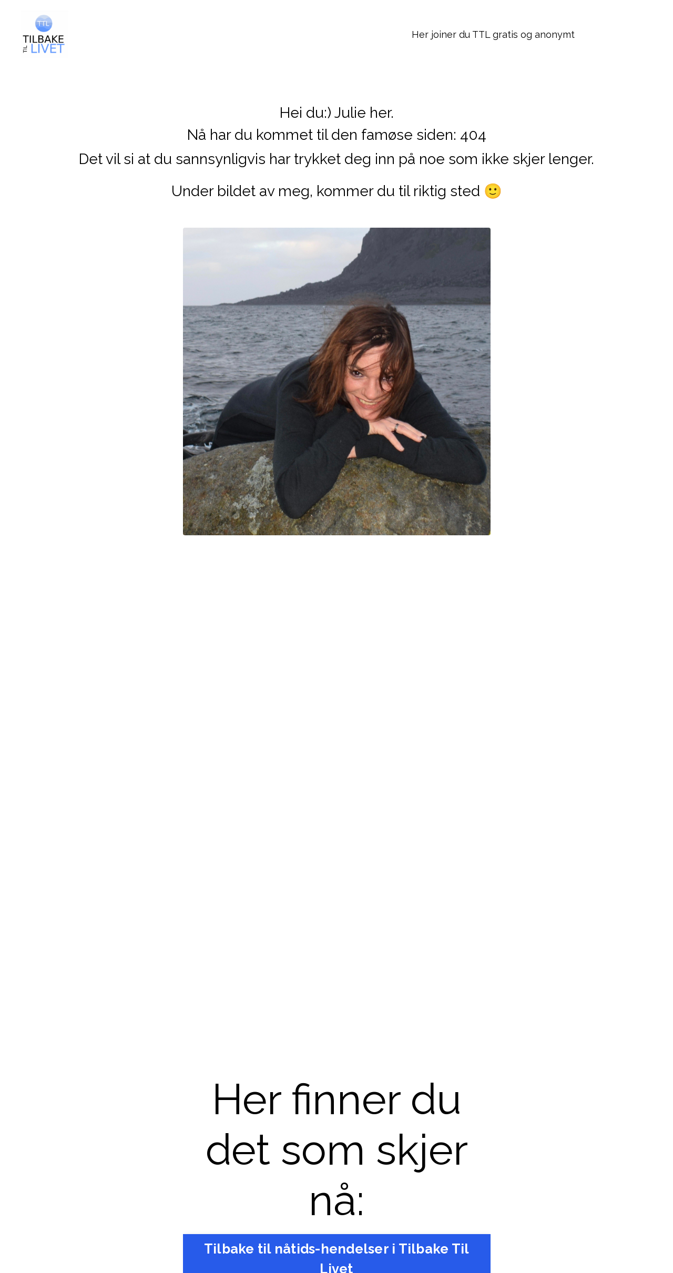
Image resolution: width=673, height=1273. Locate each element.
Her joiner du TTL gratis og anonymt (493, 34)
